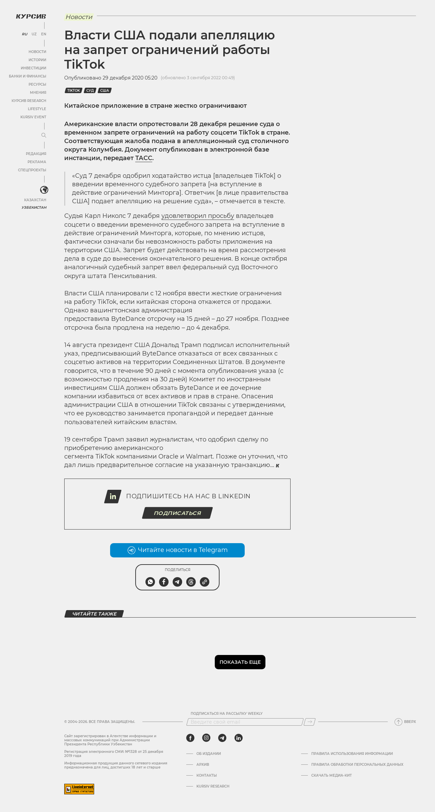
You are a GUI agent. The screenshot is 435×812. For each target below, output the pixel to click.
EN (43, 34)
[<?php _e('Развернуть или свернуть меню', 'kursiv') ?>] (44, 190)
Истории (37, 59)
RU (24, 34)
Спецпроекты (32, 170)
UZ (33, 34)
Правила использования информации (352, 754)
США (104, 90)
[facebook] (190, 738)
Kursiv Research (212, 786)
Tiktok (73, 90)
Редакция (35, 153)
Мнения (38, 92)
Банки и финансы (27, 76)
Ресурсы (37, 84)
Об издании (208, 754)
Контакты (206, 776)
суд (90, 90)
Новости (37, 51)
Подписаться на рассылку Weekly (227, 714)
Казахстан (35, 199)
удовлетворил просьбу (197, 216)
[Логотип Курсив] (30, 16)
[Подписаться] (309, 722)
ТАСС (143, 158)
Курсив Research (28, 100)
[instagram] (206, 738)
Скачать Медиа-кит (331, 776)
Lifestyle (37, 108)
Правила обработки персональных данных (357, 765)
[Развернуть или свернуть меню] (43, 135)
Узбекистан (34, 207)
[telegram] (222, 738)
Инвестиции (33, 68)
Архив (202, 765)
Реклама (36, 161)
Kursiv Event (33, 117)
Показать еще (240, 662)
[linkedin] (238, 738)
